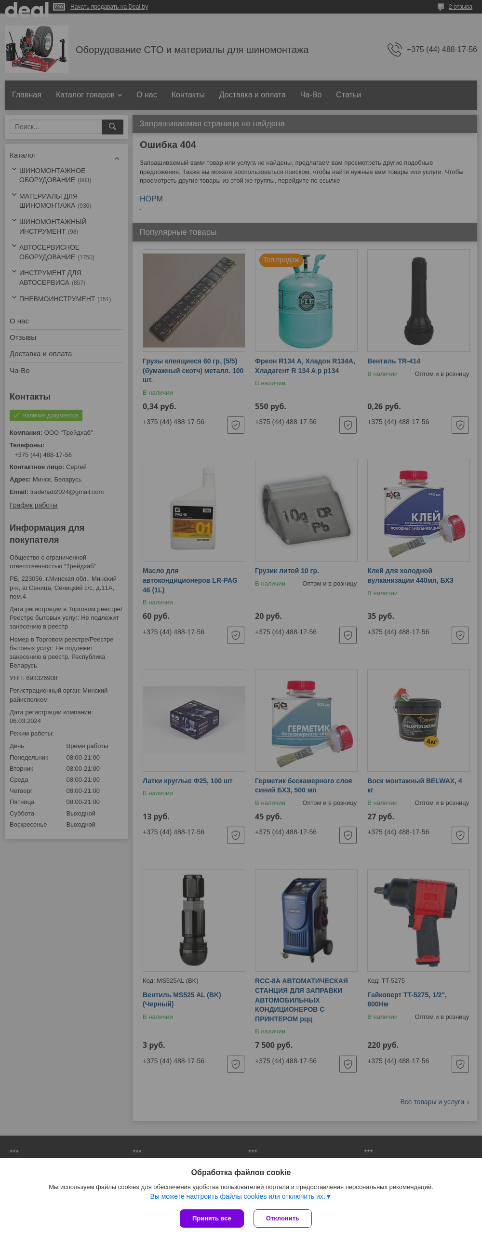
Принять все (211, 1218)
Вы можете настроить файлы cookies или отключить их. (237, 1196)
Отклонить (282, 1218)
